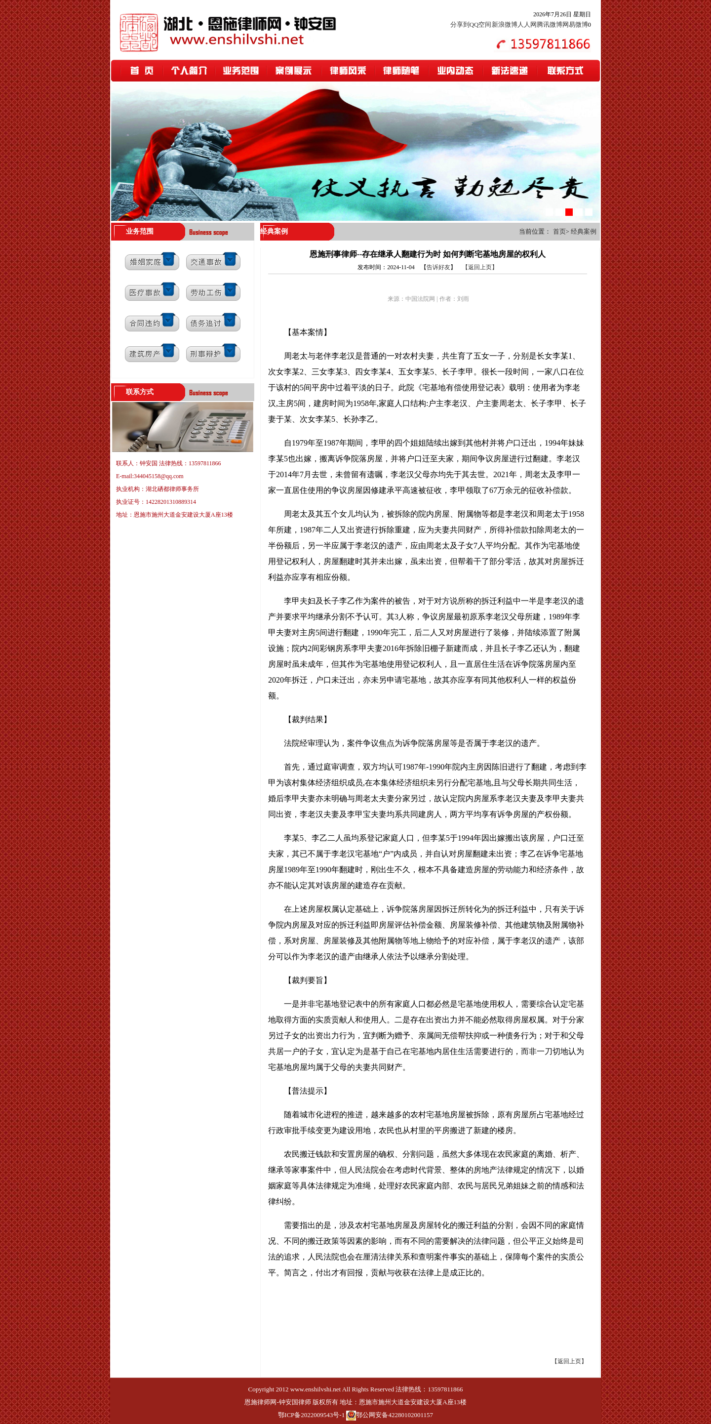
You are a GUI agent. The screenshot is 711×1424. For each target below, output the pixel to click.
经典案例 (583, 231)
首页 (559, 231)
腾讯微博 (549, 24)
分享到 (460, 24)
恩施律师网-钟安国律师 (277, 1402)
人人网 (527, 24)
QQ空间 (481, 24)
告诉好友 (438, 267)
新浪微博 (504, 24)
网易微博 (575, 24)
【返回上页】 (480, 267)
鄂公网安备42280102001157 (394, 1415)
